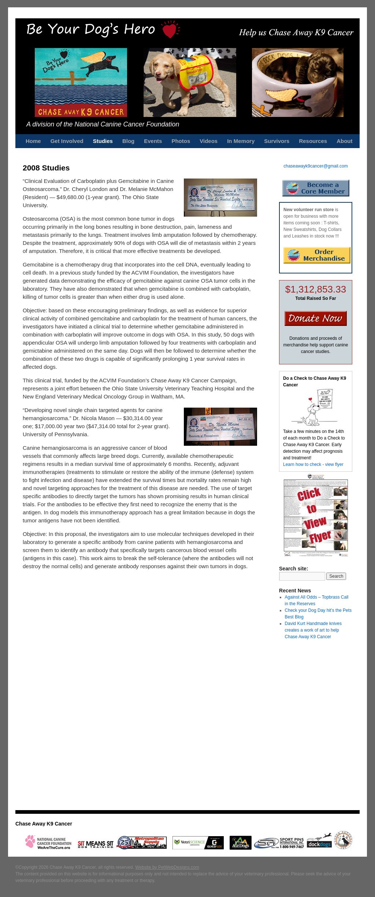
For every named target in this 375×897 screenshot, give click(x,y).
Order (316, 255)
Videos (209, 141)
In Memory (241, 141)
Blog (128, 141)
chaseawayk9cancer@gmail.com (315, 166)
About (344, 141)
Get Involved (67, 141)
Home (33, 141)
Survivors (276, 141)
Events (153, 141)
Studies (103, 141)
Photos (180, 141)
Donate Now (316, 318)
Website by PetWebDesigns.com (167, 867)
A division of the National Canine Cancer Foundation (102, 124)
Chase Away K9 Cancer (43, 824)
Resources (313, 141)
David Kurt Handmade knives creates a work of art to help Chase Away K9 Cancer (313, 630)
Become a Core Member (315, 188)
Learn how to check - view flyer (313, 464)
